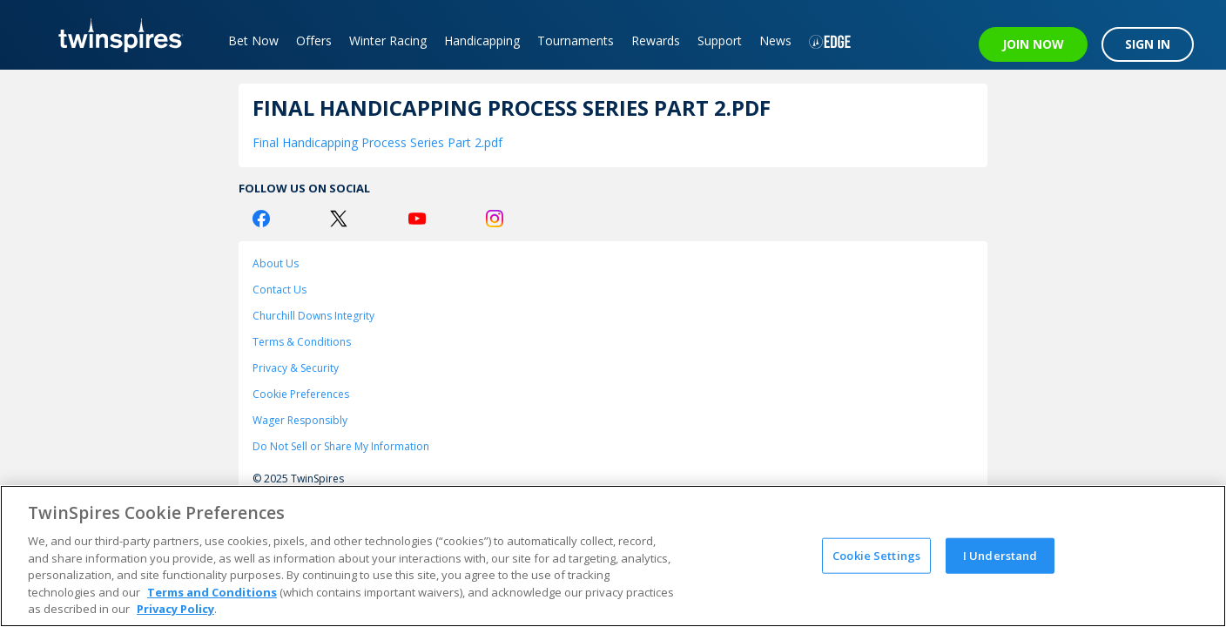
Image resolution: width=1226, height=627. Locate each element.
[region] (613, 556)
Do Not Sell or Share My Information (341, 446)
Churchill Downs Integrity (313, 315)
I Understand (1000, 555)
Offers (314, 40)
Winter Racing (388, 40)
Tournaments (575, 40)
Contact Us (279, 289)
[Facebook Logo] (261, 218)
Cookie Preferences (301, 394)
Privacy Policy (175, 609)
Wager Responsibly (300, 420)
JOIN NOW (1033, 44)
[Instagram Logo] (494, 218)
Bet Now (253, 40)
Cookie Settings (876, 555)
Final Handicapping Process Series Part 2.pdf (377, 142)
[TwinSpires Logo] (114, 35)
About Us (276, 263)
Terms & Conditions (302, 341)
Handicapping (482, 40)
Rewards (655, 40)
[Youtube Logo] (417, 218)
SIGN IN (1147, 44)
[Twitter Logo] (338, 218)
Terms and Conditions (212, 592)
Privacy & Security (296, 368)
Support (719, 40)
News (775, 40)
